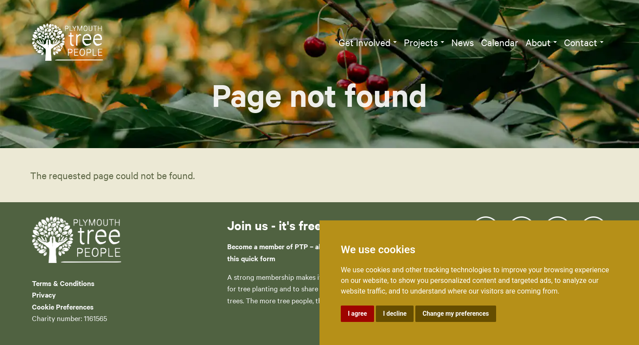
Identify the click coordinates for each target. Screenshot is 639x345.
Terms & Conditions (63, 283)
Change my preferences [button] (455, 313)
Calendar (499, 42)
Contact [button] (580, 42)
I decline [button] (394, 313)
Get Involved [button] (364, 42)
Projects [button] (421, 42)
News (462, 42)
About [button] (538, 42)
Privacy (44, 294)
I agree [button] (357, 313)
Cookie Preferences (63, 306)
